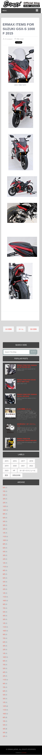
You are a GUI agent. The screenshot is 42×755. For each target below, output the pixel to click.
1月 (4, 533)
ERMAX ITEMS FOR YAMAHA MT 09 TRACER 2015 (27, 366)
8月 (4, 487)
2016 (15, 461)
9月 (4, 570)
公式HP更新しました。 (24, 409)
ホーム (21, 329)
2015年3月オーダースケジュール (26, 425)
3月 (4, 499)
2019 (6, 466)
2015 (6, 461)
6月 (4, 518)
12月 (4, 506)
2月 (4, 503)
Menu (4, 10)
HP (14, 470)
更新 (6, 475)
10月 (4, 510)
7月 (4, 491)
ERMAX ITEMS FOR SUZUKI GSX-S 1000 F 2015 (26, 381)
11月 (4, 536)
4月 (4, 585)
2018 (31, 461)
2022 (31, 466)
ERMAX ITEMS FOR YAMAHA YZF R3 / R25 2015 (27, 395)
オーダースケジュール (27, 470)
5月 (4, 495)
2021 (23, 466)
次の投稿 (8, 329)
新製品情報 (16, 475)
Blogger (24, 752)
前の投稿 (33, 329)
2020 (15, 466)
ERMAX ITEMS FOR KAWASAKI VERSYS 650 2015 (26, 440)
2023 (6, 470)
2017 (23, 461)
